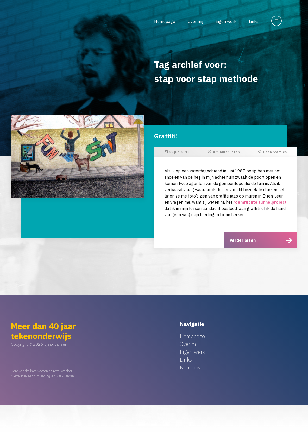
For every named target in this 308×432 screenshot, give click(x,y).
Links (254, 21)
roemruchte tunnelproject (259, 202)
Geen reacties (275, 152)
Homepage (164, 21)
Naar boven (193, 367)
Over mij (195, 21)
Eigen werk (226, 21)
